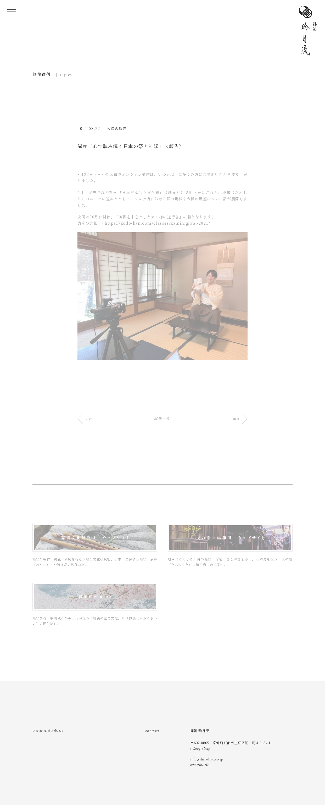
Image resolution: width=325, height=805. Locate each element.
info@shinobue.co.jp (206, 759)
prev (84, 418)
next (240, 418)
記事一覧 (162, 418)
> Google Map (200, 749)
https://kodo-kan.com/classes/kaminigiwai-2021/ (157, 223)
